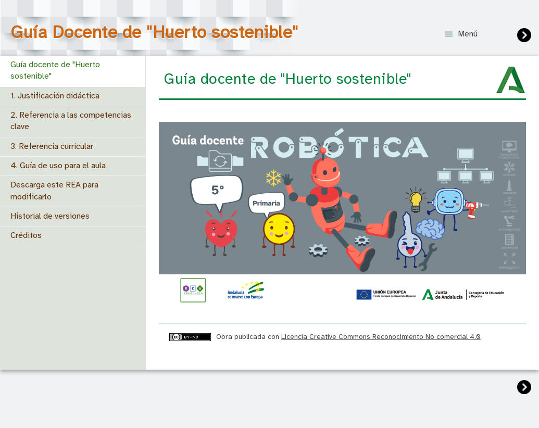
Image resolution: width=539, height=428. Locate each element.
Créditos (26, 235)
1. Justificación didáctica (54, 96)
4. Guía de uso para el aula (58, 165)
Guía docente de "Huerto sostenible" (55, 70)
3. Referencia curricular (51, 146)
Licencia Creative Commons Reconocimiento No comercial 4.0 (381, 337)
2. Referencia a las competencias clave (70, 121)
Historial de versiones (50, 216)
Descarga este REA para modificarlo (54, 191)
